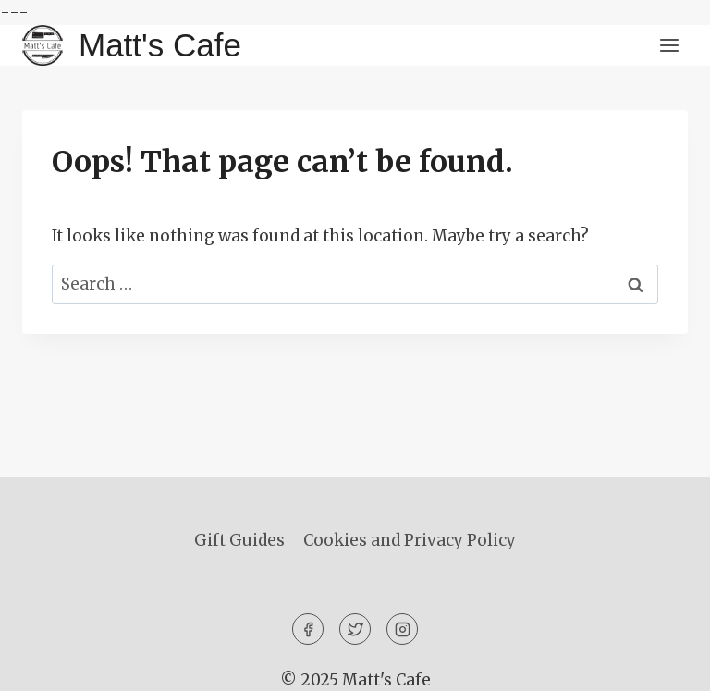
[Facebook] (308, 629)
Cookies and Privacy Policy (409, 540)
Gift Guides (239, 540)
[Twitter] (355, 629)
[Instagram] (402, 629)
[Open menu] (669, 46)
